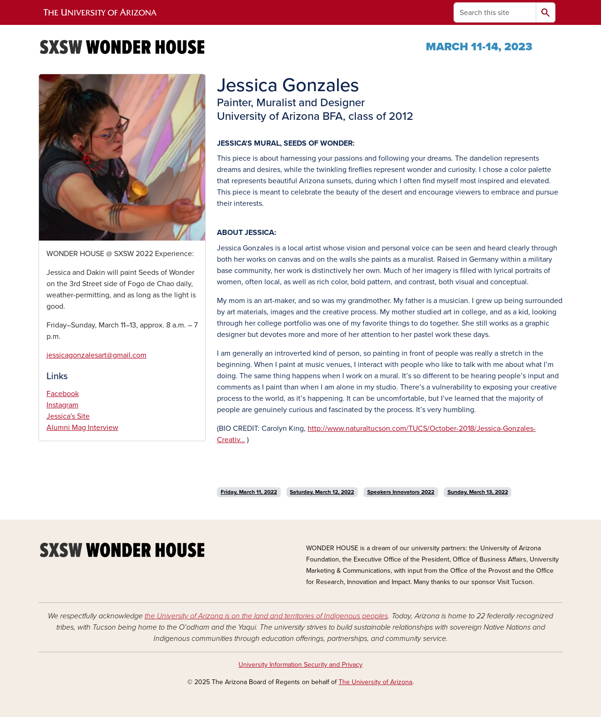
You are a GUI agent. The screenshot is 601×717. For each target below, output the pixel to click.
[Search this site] (495, 12)
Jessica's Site (68, 416)
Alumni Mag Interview (82, 427)
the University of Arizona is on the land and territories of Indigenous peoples (266, 616)
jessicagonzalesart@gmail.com (96, 355)
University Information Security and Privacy (300, 665)
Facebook (62, 393)
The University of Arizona (375, 682)
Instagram (62, 405)
